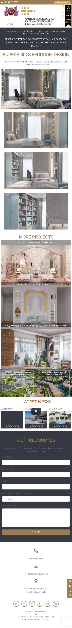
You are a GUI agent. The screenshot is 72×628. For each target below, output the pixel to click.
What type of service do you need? (20, 493)
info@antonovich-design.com (36, 574)
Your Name (8, 457)
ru (63, 16)
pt (62, 12)
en (63, 6)
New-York (40, 620)
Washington (32, 620)
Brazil (47, 620)
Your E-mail (8, 481)
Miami (24, 620)
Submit (36, 532)
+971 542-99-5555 (11, 2)
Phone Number (10, 469)
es (62, 9)
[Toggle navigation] (10, 22)
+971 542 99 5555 (36, 558)
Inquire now (62, 2)
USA (36, 614)
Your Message (9, 505)
